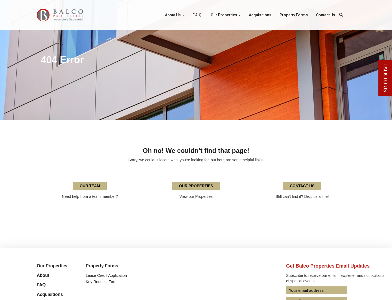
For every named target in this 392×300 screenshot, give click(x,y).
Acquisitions (260, 15)
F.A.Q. (197, 15)
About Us (174, 15)
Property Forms (294, 15)
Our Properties (226, 15)
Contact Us (325, 15)
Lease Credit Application (106, 275)
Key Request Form (102, 282)
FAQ (41, 285)
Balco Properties (60, 15)
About (43, 275)
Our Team (90, 186)
